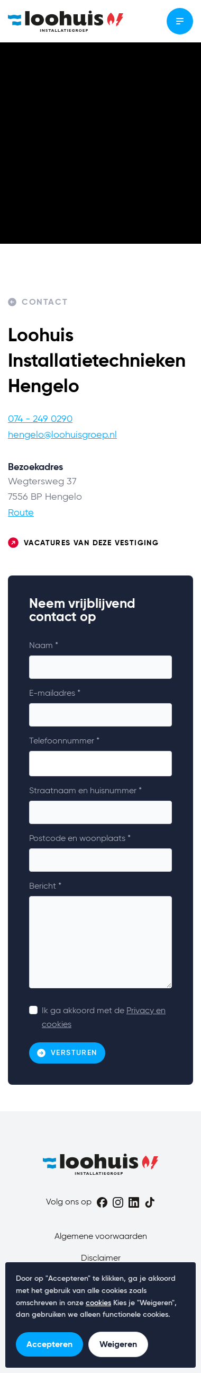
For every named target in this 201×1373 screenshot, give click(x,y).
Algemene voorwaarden (100, 1237)
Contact (38, 302)
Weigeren (118, 1344)
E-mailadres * (54, 693)
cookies (98, 1303)
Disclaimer (101, 1258)
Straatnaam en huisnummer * (85, 791)
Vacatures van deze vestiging (83, 543)
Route (21, 513)
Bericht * (45, 886)
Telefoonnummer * (64, 741)
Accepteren (49, 1344)
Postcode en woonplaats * (80, 839)
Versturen (67, 1053)
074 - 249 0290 (40, 419)
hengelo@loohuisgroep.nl (62, 435)
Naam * (43, 646)
